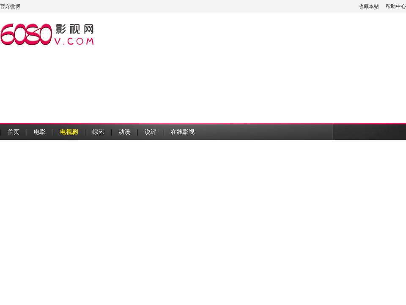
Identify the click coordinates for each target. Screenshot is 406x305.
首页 (13, 131)
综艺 (98, 131)
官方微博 (10, 6)
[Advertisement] (164, 68)
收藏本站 (369, 6)
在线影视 (183, 131)
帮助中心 (396, 6)
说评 (150, 131)
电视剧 (69, 131)
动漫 (124, 131)
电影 (40, 131)
